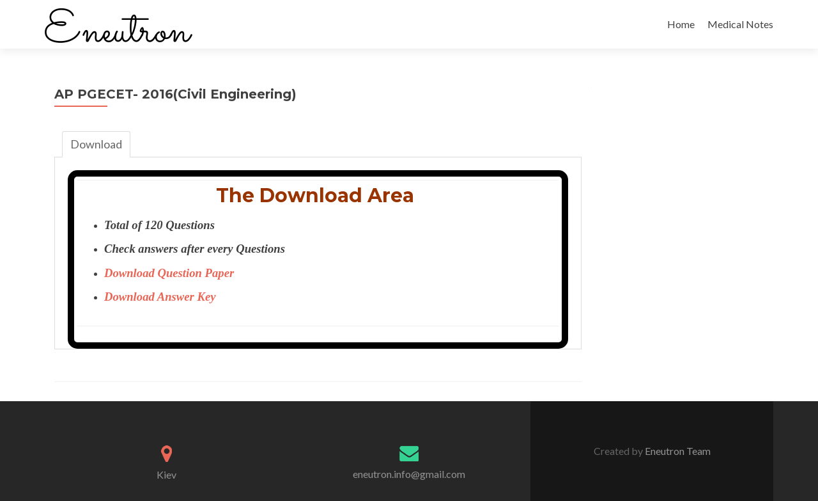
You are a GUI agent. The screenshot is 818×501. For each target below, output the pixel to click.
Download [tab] (96, 144)
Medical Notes (740, 24)
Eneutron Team (677, 451)
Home (681, 24)
